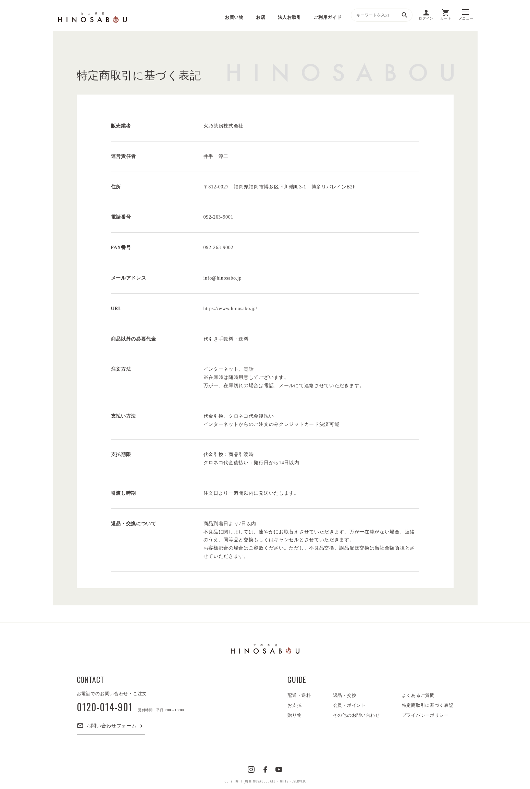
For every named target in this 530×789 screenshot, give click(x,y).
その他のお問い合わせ (356, 715)
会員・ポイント (349, 705)
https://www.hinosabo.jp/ (230, 308)
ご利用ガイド (327, 17)
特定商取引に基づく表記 (428, 705)
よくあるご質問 (418, 695)
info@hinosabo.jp (223, 278)
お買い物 (234, 17)
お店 (260, 17)
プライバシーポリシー (425, 715)
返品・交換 (345, 695)
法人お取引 (289, 17)
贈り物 (294, 715)
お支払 (294, 705)
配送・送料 (299, 695)
